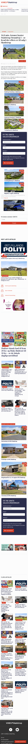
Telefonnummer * (7, 139)
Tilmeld (14, 223)
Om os (2, 737)
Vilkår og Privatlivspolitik (7, 741)
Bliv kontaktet (8, 163)
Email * (4, 145)
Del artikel (22, 61)
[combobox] (3, 153)
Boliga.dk (6, 198)
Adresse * (5, 150)
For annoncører (5, 739)
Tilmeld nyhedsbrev (20, 741)
